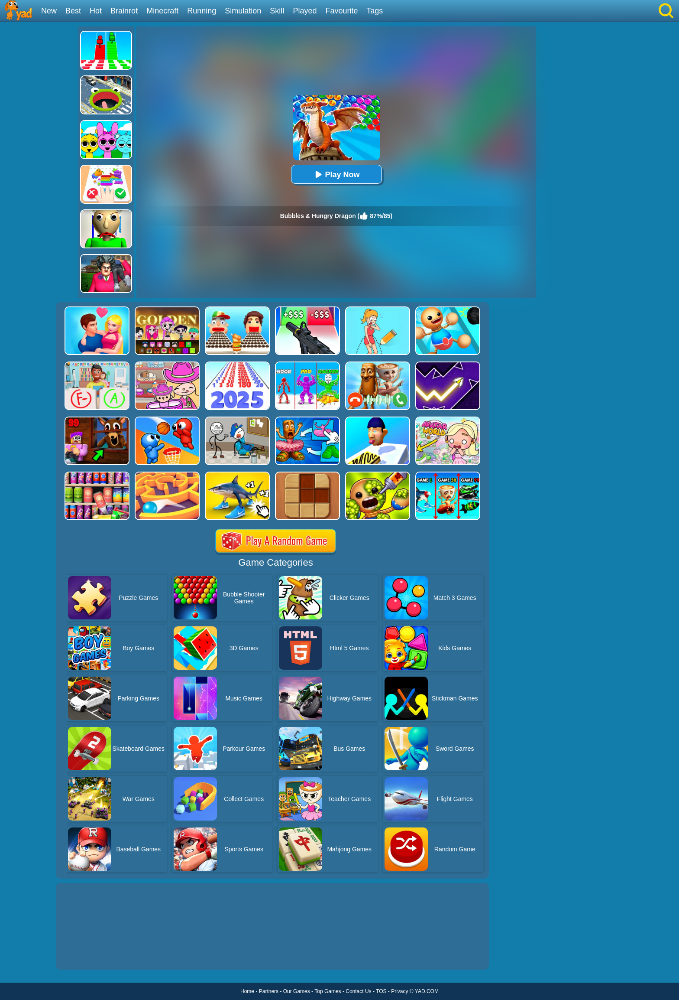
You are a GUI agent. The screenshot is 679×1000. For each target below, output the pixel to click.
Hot (96, 11)
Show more (85, 953)
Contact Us (358, 991)
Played (305, 11)
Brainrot (124, 11)
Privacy (399, 991)
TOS (381, 991)
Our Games (296, 991)
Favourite (341, 11)
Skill (277, 11)
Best (73, 11)
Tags (374, 11)
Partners (268, 991)
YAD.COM (427, 991)
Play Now (336, 174)
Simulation (243, 11)
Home (247, 991)
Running (201, 11)
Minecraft (162, 11)
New (49, 11)
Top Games (327, 991)
